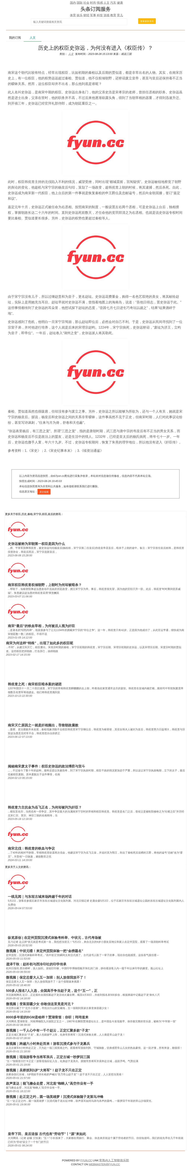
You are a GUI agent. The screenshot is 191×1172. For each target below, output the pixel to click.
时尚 (93, 2)
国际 (80, 2)
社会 (86, 2)
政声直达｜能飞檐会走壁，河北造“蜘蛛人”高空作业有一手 (49, 1083)
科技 (100, 15)
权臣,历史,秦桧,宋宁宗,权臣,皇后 (34, 514)
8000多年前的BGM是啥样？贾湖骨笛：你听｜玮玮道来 (47, 1017)
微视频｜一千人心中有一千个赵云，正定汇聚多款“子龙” (48, 1030)
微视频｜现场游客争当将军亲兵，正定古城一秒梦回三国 (48, 1057)
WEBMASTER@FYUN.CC (104, 1164)
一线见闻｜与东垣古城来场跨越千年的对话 (40, 897)
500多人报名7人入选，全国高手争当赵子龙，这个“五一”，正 (51, 991)
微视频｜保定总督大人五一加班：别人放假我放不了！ (46, 977)
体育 (73, 15)
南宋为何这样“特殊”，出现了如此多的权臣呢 (39, 643)
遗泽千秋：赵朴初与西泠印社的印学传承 (36, 964)
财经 (86, 15)
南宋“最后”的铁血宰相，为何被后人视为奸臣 (41, 626)
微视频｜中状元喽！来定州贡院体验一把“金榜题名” (44, 951)
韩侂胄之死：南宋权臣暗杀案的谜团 (35, 684)
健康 (120, 2)
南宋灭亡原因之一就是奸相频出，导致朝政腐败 (43, 725)
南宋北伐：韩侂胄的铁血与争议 (31, 848)
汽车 (113, 2)
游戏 (106, 15)
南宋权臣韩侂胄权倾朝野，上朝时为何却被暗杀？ (45, 585)
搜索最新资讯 (147, 21)
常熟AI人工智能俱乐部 (114, 1160)
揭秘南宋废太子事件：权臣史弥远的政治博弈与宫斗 (46, 766)
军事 (93, 15)
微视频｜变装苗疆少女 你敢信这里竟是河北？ (40, 1004)
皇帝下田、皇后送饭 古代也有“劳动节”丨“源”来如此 (47, 1134)
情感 (100, 2)
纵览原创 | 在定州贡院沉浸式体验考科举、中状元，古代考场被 (54, 938)
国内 (73, 2)
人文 (106, 2)
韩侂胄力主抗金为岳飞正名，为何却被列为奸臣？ (45, 807)
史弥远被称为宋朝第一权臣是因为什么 (36, 544)
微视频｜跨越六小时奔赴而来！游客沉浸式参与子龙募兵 (48, 1044)
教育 (113, 15)
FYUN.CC (86, 1160)
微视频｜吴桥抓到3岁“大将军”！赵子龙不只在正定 (44, 1070)
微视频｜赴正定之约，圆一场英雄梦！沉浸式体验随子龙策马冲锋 (54, 1097)
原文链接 (44, 492)
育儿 (120, 15)
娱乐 (80, 15)
